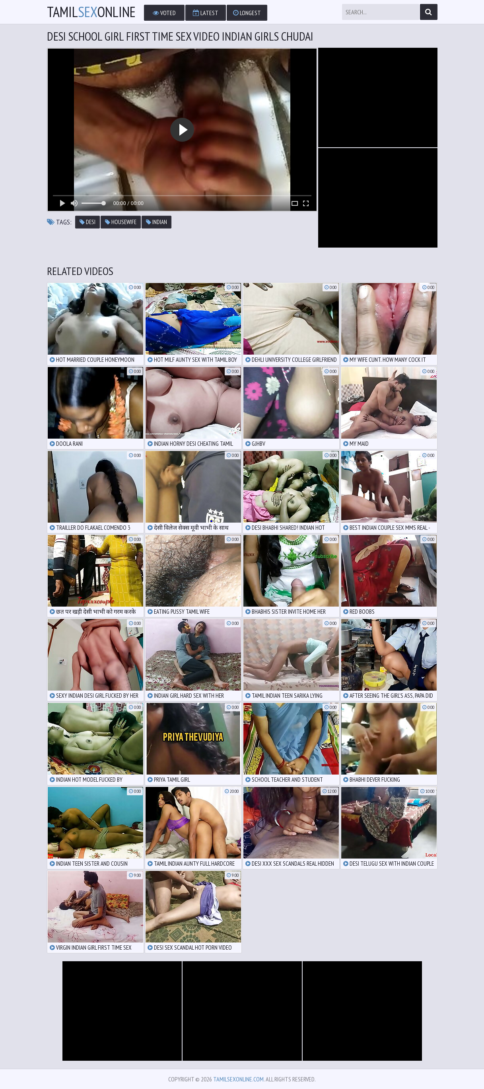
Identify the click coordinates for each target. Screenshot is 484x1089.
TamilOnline (91, 12)
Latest (205, 13)
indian (156, 222)
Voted (164, 13)
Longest (247, 13)
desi (87, 222)
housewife (120, 222)
